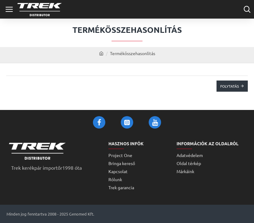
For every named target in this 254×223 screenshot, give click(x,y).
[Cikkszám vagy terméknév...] (247, 9)
